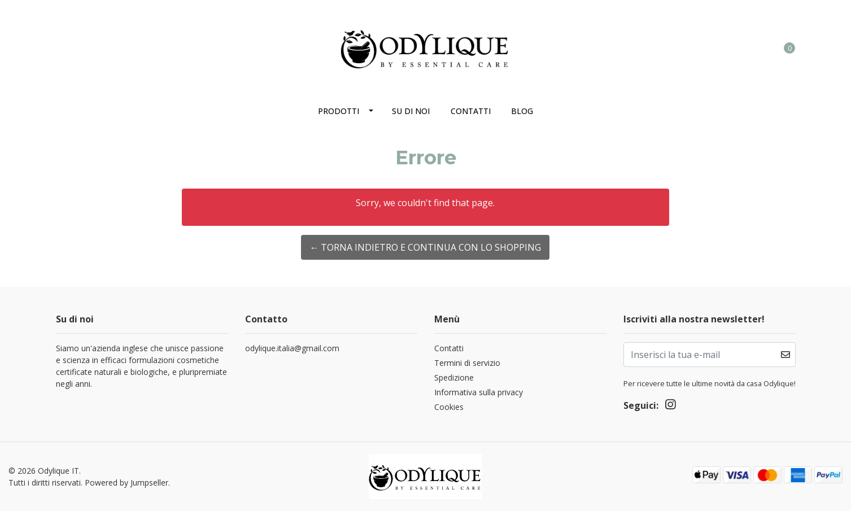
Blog (522, 111)
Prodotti (338, 111)
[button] (743, 47)
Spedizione (454, 377)
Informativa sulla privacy (478, 392)
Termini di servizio (467, 362)
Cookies (449, 406)
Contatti (471, 111)
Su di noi (411, 111)
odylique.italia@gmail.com (292, 348)
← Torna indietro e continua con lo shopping (425, 247)
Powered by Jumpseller (126, 482)
